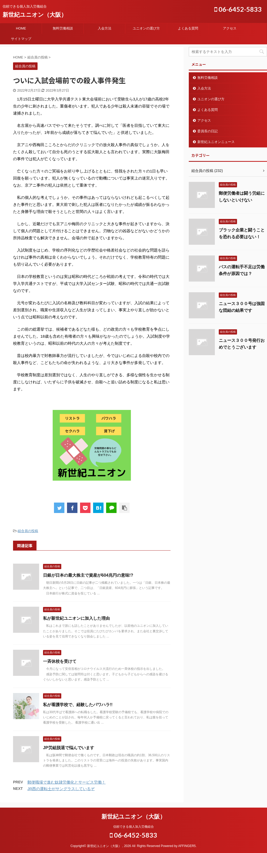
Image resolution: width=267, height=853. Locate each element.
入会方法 (104, 28)
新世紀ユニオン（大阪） (35, 14)
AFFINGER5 (187, 846)
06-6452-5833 (238, 9)
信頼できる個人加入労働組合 (133, 826)
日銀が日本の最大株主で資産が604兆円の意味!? (88, 575)
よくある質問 (188, 28)
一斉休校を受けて (59, 661)
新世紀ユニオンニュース (216, 142)
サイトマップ (21, 39)
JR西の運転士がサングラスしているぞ (61, 788)
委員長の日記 (207, 131)
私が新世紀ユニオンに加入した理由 (76, 618)
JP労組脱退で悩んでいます (68, 747)
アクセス (229, 28)
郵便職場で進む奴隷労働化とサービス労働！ (66, 782)
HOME (21, 28)
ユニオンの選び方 (146, 28)
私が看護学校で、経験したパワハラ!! (78, 704)
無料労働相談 (63, 28)
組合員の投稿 (28, 531)
